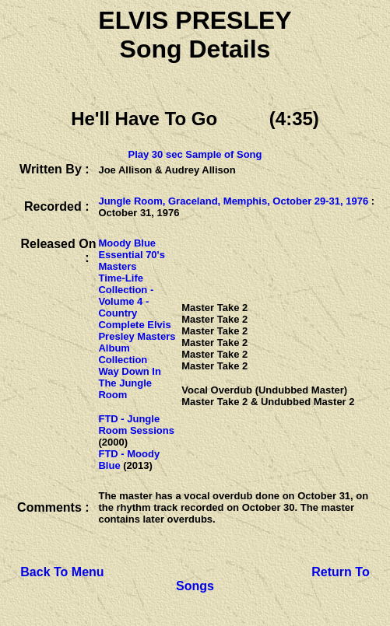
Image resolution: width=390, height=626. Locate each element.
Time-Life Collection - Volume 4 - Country (125, 295)
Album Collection (122, 353)
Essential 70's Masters (131, 260)
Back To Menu (62, 572)
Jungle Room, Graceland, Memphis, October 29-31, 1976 (233, 201)
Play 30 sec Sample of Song (195, 154)
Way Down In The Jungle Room (129, 382)
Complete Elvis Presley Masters (136, 330)
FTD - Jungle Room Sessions (136, 424)
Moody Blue (127, 243)
